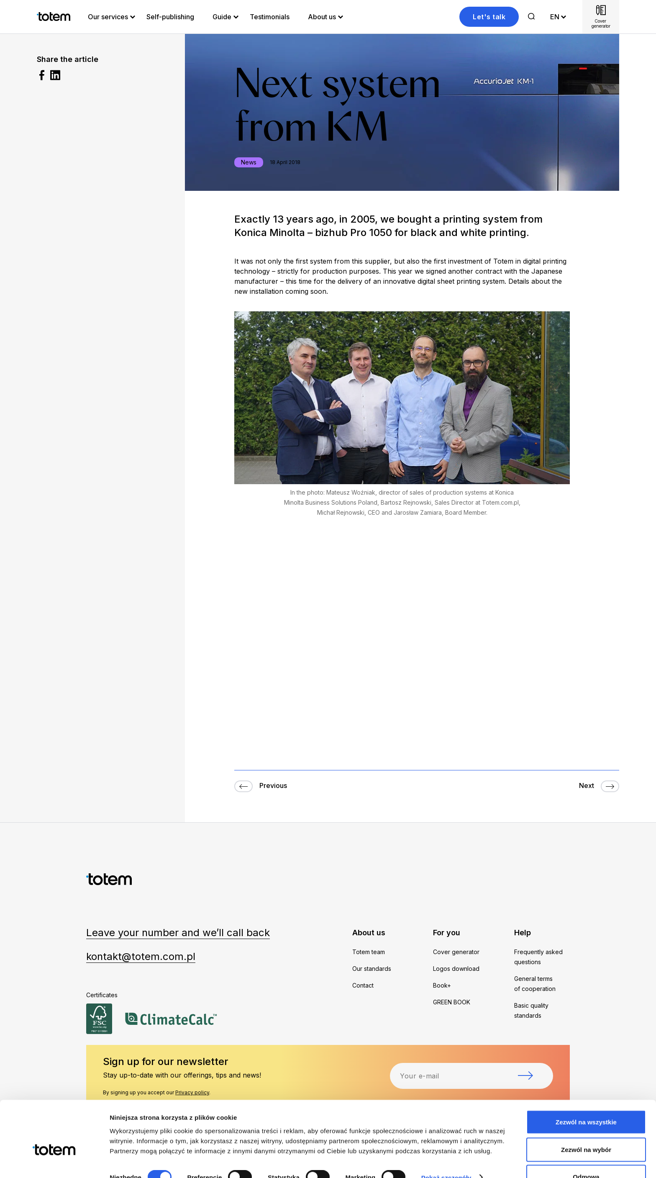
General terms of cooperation (535, 983)
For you (446, 932)
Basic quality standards (531, 1010)
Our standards (371, 968)
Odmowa (586, 1155)
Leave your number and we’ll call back (178, 932)
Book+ (442, 985)
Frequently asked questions (538, 956)
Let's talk (489, 17)
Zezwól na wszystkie (586, 1100)
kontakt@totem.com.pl (140, 956)
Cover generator (456, 951)
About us (322, 17)
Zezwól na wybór (586, 1128)
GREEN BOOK (451, 1002)
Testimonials (270, 17)
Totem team (368, 951)
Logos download (456, 968)
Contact (363, 985)
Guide (222, 17)
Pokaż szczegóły (446, 1156)
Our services (108, 17)
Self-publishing (170, 17)
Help (522, 932)
